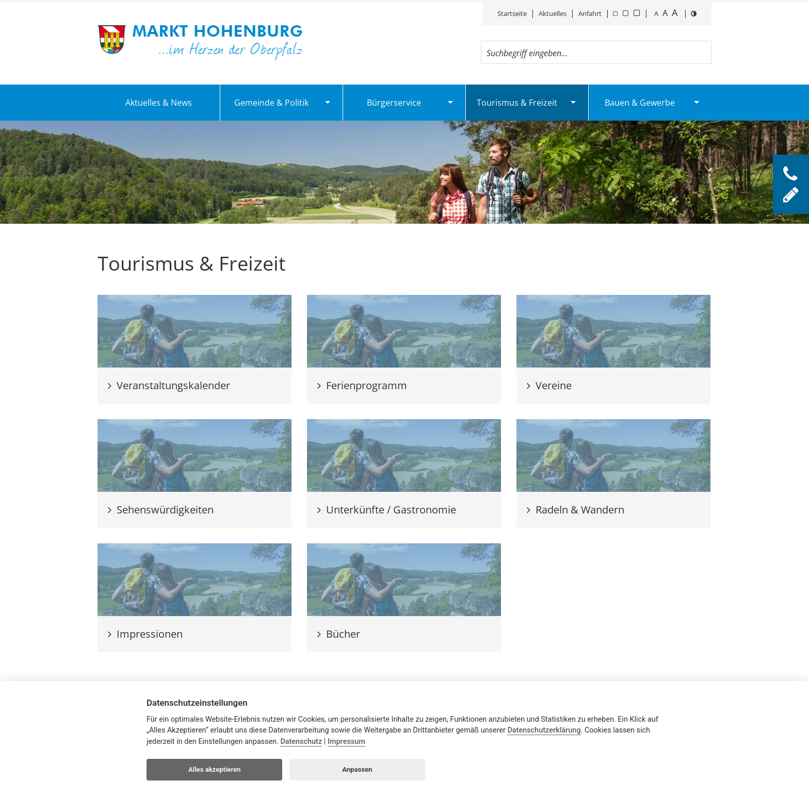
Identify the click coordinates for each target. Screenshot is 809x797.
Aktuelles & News (158, 102)
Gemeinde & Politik (271, 102)
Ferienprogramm (362, 385)
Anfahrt (590, 13)
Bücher (338, 634)
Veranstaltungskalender (169, 385)
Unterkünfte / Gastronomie (386, 510)
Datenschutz (301, 741)
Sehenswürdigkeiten (161, 510)
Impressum (346, 741)
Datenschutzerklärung (543, 730)
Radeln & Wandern (575, 510)
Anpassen (357, 769)
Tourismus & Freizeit (517, 102)
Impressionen (145, 634)
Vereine (549, 385)
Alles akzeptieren (214, 769)
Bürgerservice (394, 102)
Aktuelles (553, 13)
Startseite (512, 13)
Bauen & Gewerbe (640, 102)
